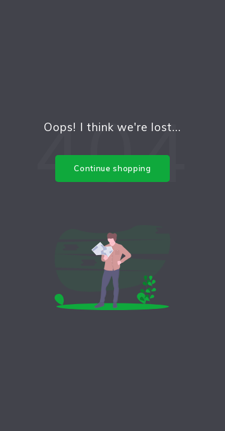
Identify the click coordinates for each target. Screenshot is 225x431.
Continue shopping (112, 168)
